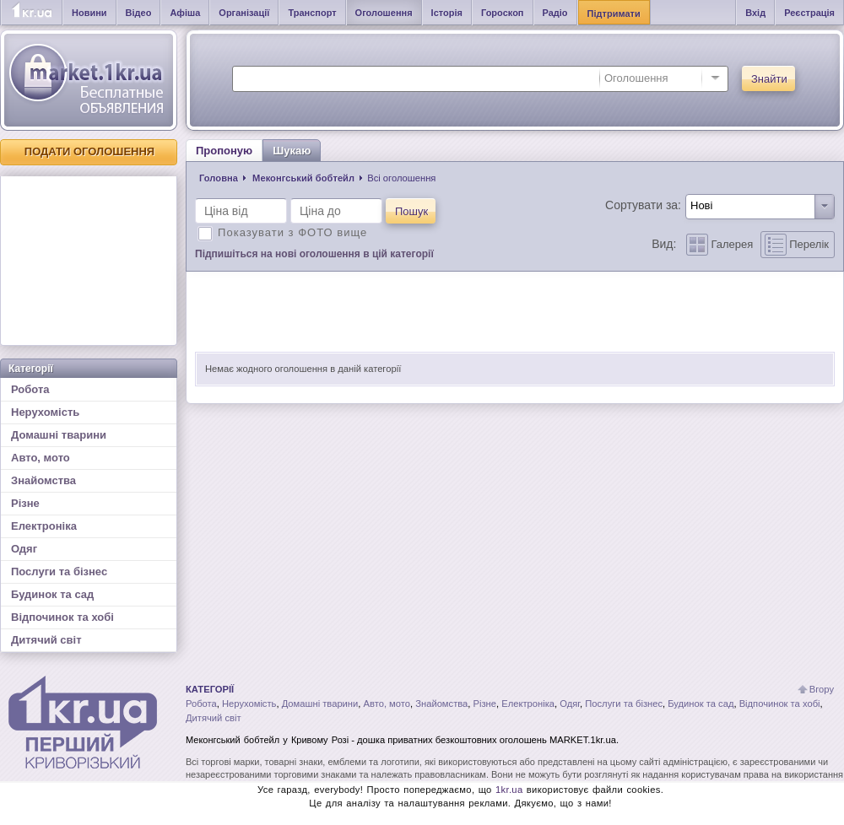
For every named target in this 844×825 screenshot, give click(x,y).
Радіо (555, 13)
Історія (447, 13)
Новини (89, 13)
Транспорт (312, 13)
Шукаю (292, 150)
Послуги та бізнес (59, 571)
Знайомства (43, 480)
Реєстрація (809, 13)
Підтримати (614, 13)
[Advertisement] (88, 260)
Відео (139, 13)
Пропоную (224, 150)
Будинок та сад (52, 594)
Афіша (185, 13)
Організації (244, 13)
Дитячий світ (46, 640)
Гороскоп (502, 13)
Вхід (755, 13)
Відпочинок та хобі (62, 617)
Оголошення (384, 13)
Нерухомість (45, 412)
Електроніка (44, 526)
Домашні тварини (58, 435)
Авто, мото (40, 457)
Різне (25, 503)
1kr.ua (509, 790)
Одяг (24, 548)
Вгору (821, 689)
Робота (30, 389)
